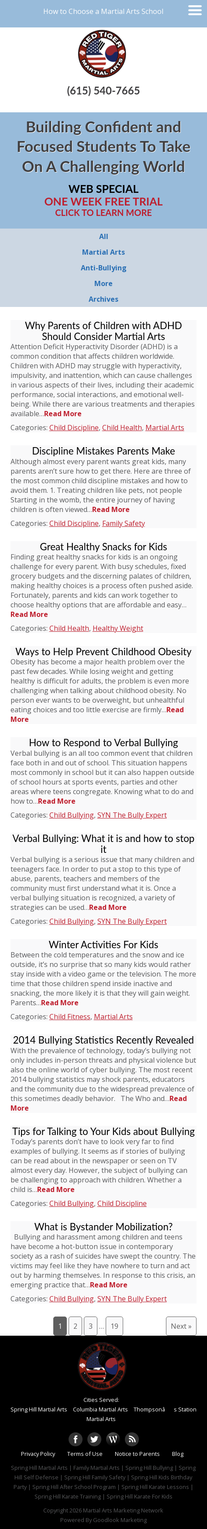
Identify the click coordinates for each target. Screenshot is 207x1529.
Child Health (122, 427)
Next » (181, 1326)
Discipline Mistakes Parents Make (103, 451)
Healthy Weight (118, 628)
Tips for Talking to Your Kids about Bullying (103, 1131)
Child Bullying (71, 815)
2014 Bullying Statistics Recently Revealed (103, 1040)
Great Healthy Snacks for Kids (103, 546)
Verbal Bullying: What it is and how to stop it (104, 843)
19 (114, 1326)
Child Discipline (74, 427)
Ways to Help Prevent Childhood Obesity (103, 651)
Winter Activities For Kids (104, 944)
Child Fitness (69, 1016)
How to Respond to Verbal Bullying (103, 742)
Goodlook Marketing (120, 1520)
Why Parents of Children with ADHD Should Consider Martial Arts (103, 331)
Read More (63, 413)
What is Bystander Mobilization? (103, 1227)
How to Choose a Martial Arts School (103, 11)
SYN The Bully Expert (132, 815)
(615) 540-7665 (103, 90)
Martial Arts (164, 427)
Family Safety (123, 523)
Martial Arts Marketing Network (123, 1510)
